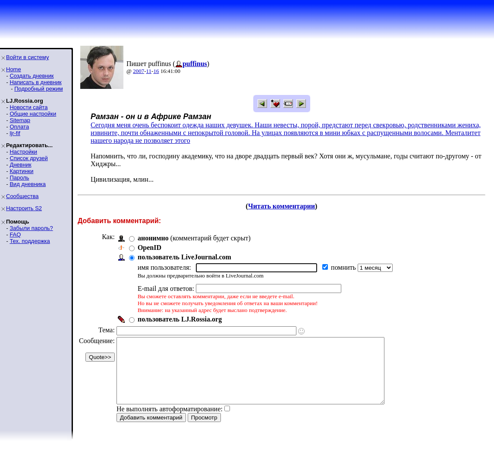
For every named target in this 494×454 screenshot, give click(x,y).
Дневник (20, 164)
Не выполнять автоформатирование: (169, 422)
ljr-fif (14, 133)
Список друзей (28, 158)
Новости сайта (28, 107)
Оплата (19, 126)
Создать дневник (31, 76)
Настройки (23, 151)
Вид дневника (27, 184)
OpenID (149, 247)
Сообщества (22, 196)
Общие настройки (32, 113)
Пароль (19, 177)
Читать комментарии (281, 206)
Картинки (21, 171)
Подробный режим (38, 88)
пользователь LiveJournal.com (184, 257)
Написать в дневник (35, 82)
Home (13, 69)
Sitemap (19, 120)
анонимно (153, 238)
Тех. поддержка (29, 241)
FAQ (15, 234)
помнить (344, 267)
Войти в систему (27, 57)
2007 (138, 71)
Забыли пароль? (31, 228)
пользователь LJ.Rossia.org (180, 319)
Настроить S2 (24, 208)
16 (156, 71)
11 (149, 71)
